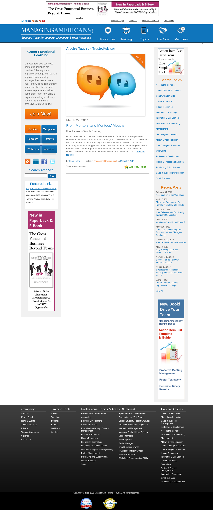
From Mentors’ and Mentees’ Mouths (95, 125)
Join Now (162, 39)
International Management (167, 118)
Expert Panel (27, 417)
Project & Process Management (170, 162)
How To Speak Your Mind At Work (171, 242)
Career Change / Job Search (131, 417)
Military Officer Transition (167, 140)
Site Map (25, 436)
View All (159, 291)
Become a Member (150, 20)
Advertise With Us (29, 425)
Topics (144, 39)
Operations (161, 151)
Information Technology (166, 112)
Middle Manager (126, 436)
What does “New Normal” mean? (170, 222)
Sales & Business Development (170, 173)
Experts (54, 425)
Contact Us (169, 20)
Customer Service (164, 101)
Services (55, 432)
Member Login (117, 20)
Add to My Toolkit (137, 167)
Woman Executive (127, 454)
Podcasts (55, 421)
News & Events (28, 421)
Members (181, 39)
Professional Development (105, 161)
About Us (133, 20)
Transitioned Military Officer (131, 451)
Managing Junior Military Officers (133, 432)
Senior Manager (126, 443)
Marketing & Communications (94, 446)
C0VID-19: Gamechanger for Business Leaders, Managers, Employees (169, 233)
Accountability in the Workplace (170, 195)
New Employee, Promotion (168, 145)
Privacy (24, 428)
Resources (107, 39)
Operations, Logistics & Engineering (97, 449)
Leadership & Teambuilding (168, 123)
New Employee (125, 439)
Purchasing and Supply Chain (94, 457)
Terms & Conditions (30, 432)
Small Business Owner (129, 447)
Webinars (55, 428)
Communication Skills (165, 96)
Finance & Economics (91, 434)
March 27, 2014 (127, 161)
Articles (54, 413)
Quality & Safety (88, 461)
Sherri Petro (74, 161)
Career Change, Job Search (168, 90)
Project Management (90, 453)
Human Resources (164, 107)
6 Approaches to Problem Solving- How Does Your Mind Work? (169, 273)
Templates (55, 417)
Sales (83, 464)
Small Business (163, 178)
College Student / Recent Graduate (134, 421)
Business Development (91, 421)
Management (162, 129)
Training (126, 39)
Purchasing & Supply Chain (168, 167)
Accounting (86, 417)
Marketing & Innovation (166, 134)
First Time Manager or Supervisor (133, 425)
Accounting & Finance (166, 85)
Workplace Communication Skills (133, 458)
